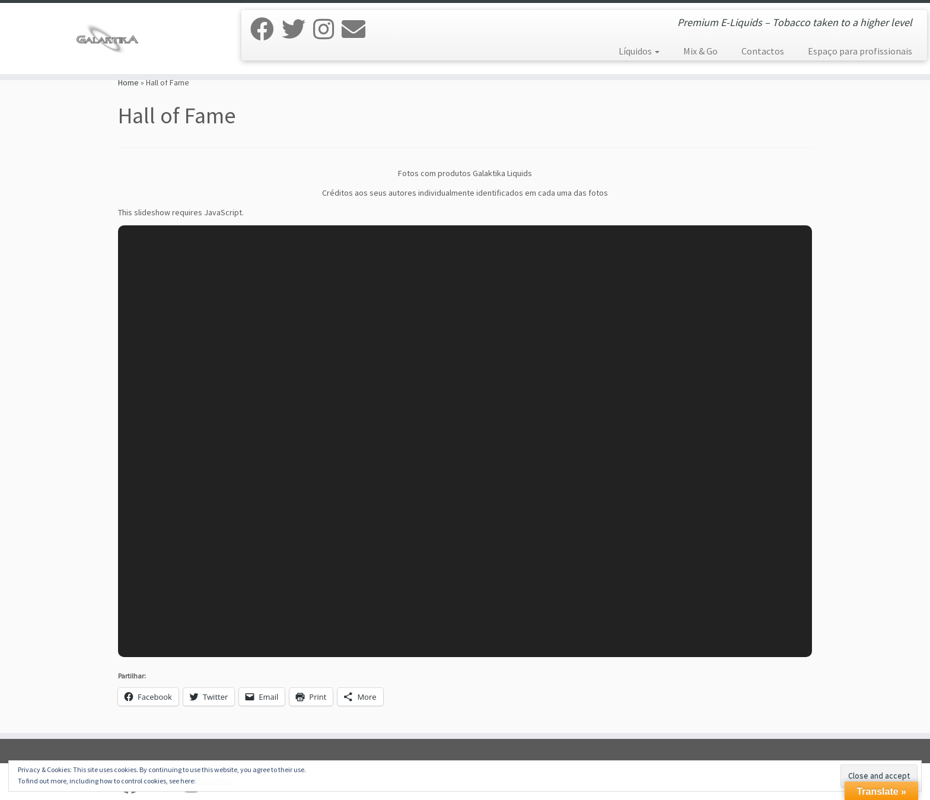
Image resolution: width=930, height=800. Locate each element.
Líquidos (639, 51)
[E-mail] (357, 29)
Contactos (762, 51)
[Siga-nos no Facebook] (266, 29)
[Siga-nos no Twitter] (297, 29)
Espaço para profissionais (860, 51)
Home (128, 82)
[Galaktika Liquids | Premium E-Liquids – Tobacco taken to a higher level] (107, 38)
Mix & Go (700, 51)
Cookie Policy (214, 781)
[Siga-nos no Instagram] (327, 29)
